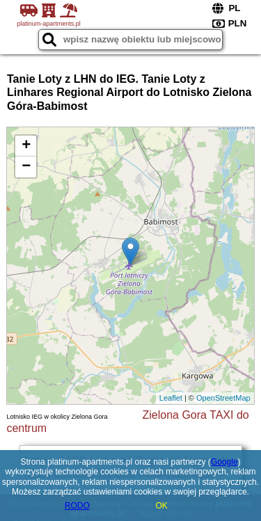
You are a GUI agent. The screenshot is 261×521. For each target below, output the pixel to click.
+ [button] (26, 146)
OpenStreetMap (223, 398)
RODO (77, 506)
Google (224, 462)
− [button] (26, 167)
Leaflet (170, 398)
